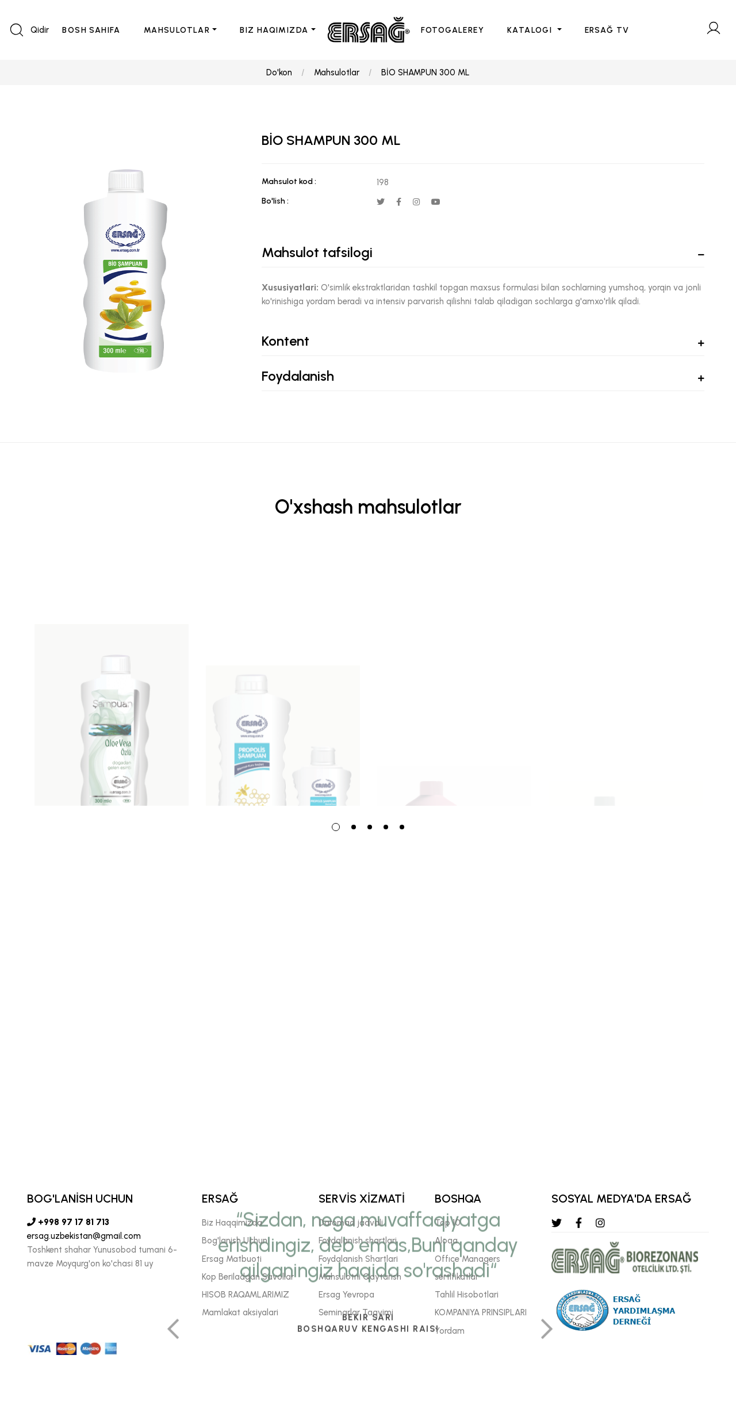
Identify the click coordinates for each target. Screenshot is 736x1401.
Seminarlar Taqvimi (356, 1312)
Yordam (450, 1331)
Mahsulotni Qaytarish (360, 1277)
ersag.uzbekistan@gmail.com (84, 1236)
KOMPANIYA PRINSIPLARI (481, 1312)
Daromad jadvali (351, 1223)
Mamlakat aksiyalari (240, 1312)
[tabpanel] (111, 677)
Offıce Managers (467, 1259)
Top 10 (448, 1223)
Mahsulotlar (336, 72)
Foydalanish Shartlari (358, 1259)
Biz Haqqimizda (232, 1223)
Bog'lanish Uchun (234, 1240)
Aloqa (446, 1240)
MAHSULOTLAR (177, 30)
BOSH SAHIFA (91, 30)
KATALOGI (531, 30)
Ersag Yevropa (346, 1294)
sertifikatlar (456, 1277)
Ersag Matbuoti (232, 1259)
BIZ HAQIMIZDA (274, 30)
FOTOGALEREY (452, 30)
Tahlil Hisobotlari (467, 1294)
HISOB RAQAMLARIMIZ (245, 1294)
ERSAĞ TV (607, 30)
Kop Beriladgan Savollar (248, 1277)
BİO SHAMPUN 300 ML (425, 72)
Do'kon (279, 72)
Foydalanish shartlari (358, 1240)
